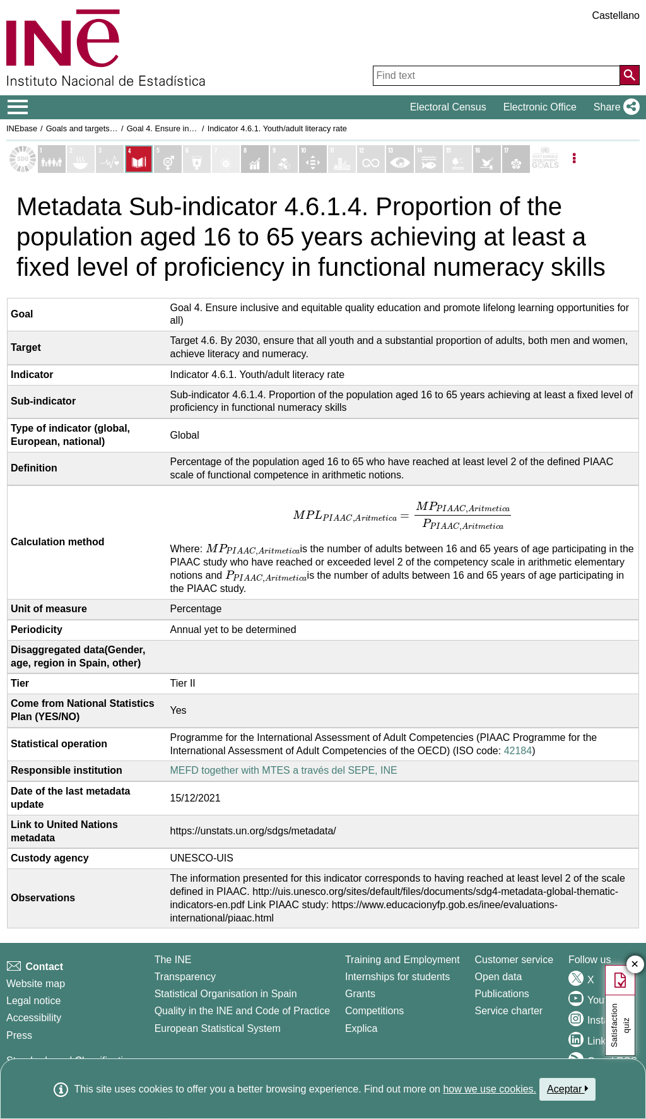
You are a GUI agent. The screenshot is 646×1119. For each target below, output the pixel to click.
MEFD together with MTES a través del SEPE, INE (283, 770)
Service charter (509, 1010)
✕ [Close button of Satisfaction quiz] (635, 965)
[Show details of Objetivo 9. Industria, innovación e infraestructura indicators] (284, 159)
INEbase (21, 128)
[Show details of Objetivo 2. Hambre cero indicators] (81, 159)
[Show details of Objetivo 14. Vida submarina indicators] (429, 159)
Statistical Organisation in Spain (226, 993)
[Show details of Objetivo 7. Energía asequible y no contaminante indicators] (226, 159)
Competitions (374, 1010)
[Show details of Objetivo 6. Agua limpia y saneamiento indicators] (197, 159)
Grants (360, 993)
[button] (614, 107)
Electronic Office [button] (540, 107)
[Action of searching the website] (630, 75)
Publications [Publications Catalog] (502, 993)
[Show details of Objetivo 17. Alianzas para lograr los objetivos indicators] (516, 159)
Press (19, 1035)
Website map (35, 983)
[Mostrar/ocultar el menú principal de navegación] (18, 107)
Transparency (185, 976)
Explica (361, 1028)
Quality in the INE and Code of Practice (242, 1010)
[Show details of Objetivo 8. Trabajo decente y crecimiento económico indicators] (255, 159)
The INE (173, 959)
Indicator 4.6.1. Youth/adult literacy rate (277, 128)
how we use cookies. (489, 1089)
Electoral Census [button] (448, 107)
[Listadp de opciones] (574, 159)
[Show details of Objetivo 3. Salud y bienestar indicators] (110, 159)
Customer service (514, 959)
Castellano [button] (616, 15)
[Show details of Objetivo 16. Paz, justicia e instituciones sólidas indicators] (487, 159)
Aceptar (567, 1088)
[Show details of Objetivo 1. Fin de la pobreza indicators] (52, 159)
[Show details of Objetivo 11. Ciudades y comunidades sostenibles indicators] (342, 159)
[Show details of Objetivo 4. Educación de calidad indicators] (139, 159)
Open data (498, 976)
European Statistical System (218, 1028)
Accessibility (33, 1017)
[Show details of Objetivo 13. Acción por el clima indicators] (400, 159)
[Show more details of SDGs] (545, 159)
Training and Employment (402, 959)
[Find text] (496, 76)
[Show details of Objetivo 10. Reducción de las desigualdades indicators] (313, 159)
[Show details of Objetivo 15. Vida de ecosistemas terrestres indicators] (458, 159)
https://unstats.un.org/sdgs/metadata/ (253, 831)
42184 (518, 750)
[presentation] (403, 515)
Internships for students (397, 976)
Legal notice (33, 1000)
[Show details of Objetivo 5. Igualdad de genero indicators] (168, 159)
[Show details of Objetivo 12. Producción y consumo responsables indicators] (371, 159)
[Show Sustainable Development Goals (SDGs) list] (23, 159)
